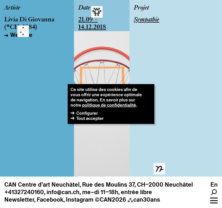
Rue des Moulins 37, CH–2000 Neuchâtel (137, 185)
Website (21, 35)
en (214, 184)
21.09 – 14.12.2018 (92, 23)
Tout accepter (89, 118)
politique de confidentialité (109, 105)
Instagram (79, 200)
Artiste (12, 8)
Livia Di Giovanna (29, 19)
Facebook (50, 200)
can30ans (143, 200)
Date (84, 8)
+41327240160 (24, 192)
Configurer (87, 113)
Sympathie (146, 19)
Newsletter (19, 200)
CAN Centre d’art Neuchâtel (41, 185)
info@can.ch (63, 192)
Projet (141, 8)
